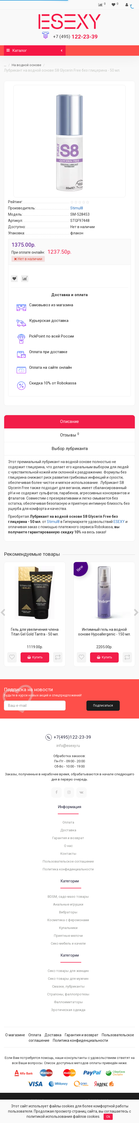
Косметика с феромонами (68, 920)
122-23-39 (75, 37)
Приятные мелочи (68, 936)
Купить (34, 657)
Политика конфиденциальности (68, 869)
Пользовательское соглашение (68, 861)
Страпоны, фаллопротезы (68, 994)
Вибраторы (68, 912)
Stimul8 (53, 522)
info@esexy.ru (68, 746)
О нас (68, 846)
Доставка (68, 830)
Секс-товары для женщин (68, 971)
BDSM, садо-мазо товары (68, 897)
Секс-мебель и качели (68, 943)
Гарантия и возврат (68, 838)
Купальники (68, 928)
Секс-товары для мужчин (68, 979)
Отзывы (69, 435)
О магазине (15, 1035)
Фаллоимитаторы (68, 1002)
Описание (69, 421)
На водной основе (26, 65)
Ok (108, 1117)
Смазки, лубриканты (68, 986)
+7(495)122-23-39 (68, 737)
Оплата (68, 822)
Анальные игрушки (68, 904)
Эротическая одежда (68, 1010)
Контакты (68, 854)
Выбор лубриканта (70, 448)
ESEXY (119, 522)
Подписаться (103, 705)
